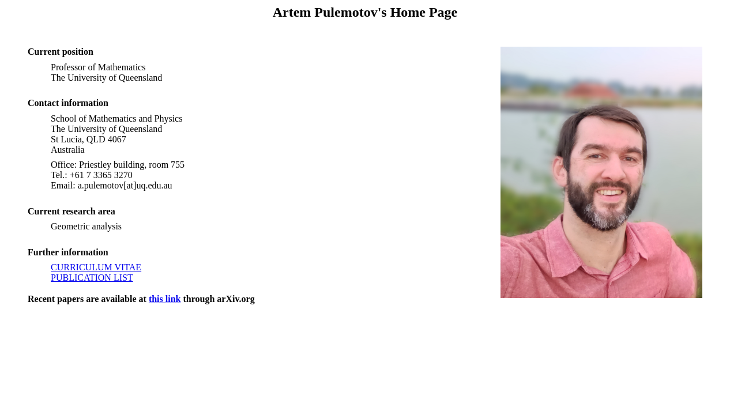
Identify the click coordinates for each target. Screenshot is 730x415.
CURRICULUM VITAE (96, 267)
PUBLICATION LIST (92, 277)
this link (165, 299)
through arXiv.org (217, 299)
